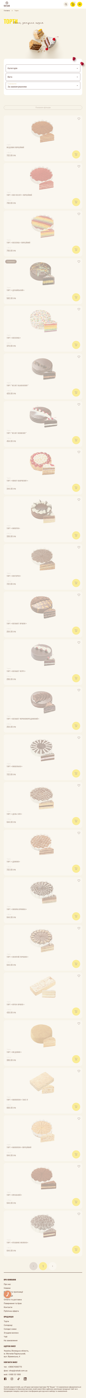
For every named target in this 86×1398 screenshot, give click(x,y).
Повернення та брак (13, 1303)
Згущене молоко (11, 1333)
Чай (5, 1337)
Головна (7, 10)
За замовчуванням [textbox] (17, 86)
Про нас (7, 1284)
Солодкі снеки (10, 1329)
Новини (7, 1288)
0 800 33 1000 (15, 1374)
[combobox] (43, 68)
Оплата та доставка (13, 1299)
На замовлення (10, 1340)
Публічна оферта (11, 1311)
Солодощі (8, 1325)
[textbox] (43, 68)
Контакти (8, 1307)
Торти (6, 1321)
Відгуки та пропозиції (13, 1292)
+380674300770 (15, 1367)
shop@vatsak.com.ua (18, 1371)
